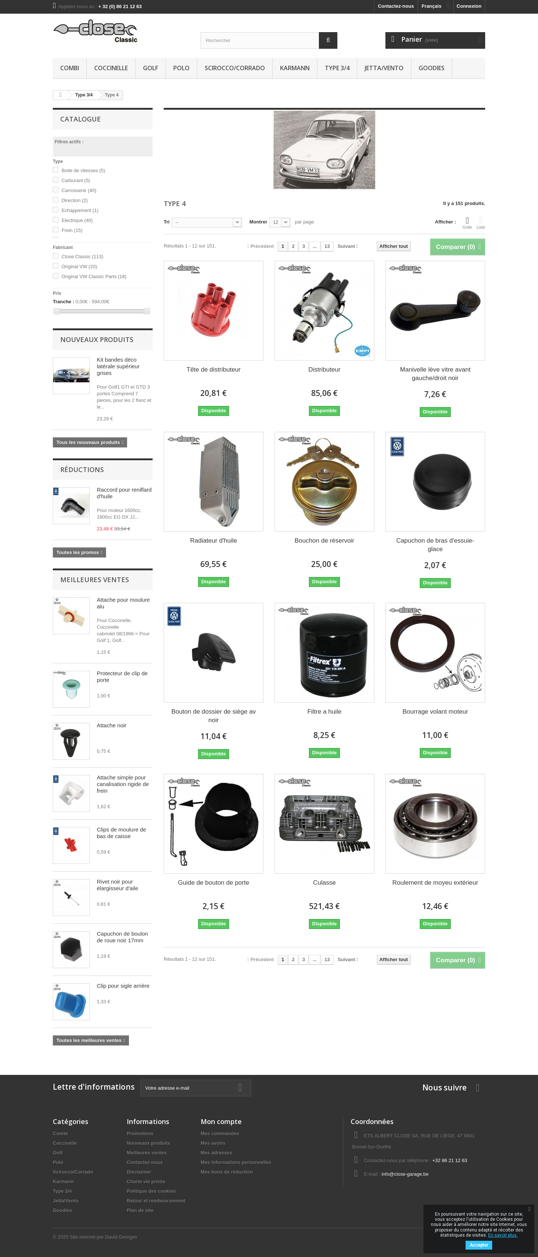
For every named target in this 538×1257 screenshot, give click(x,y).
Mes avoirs (213, 1143)
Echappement (80, 210)
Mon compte (221, 1121)
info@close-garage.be (405, 1174)
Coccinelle (111, 68)
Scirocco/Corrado (235, 68)
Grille (467, 222)
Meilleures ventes (94, 579)
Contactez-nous (396, 6)
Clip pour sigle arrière (123, 986)
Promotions (140, 1133)
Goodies (432, 68)
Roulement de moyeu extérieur (435, 882)
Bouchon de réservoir (324, 540)
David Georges (121, 1237)
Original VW (79, 266)
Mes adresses (216, 1152)
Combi (69, 68)
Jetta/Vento (384, 68)
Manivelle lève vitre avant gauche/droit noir (435, 374)
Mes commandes (220, 1133)
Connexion (469, 6)
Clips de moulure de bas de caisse (121, 832)
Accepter (479, 1245)
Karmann (295, 68)
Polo (181, 68)
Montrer (258, 222)
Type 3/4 (337, 68)
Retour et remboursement (156, 1200)
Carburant (76, 180)
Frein (72, 230)
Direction (75, 200)
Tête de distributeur (214, 369)
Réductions (82, 469)
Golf (150, 68)
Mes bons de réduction (227, 1172)
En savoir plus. (503, 1235)
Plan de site (140, 1210)
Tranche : (63, 301)
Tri (167, 222)
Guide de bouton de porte (213, 882)
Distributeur (325, 369)
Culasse (324, 882)
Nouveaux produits (96, 339)
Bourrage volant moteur (435, 711)
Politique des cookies (151, 1191)
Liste (481, 222)
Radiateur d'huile (213, 540)
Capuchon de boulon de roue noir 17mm (122, 936)
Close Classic (82, 256)
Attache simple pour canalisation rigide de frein (123, 784)
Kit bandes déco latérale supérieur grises (118, 366)
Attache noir (111, 725)
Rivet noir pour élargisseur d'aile (117, 884)
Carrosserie (79, 190)
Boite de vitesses (83, 170)
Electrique (77, 220)
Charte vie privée (146, 1181)
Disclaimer (139, 1172)
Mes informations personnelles (236, 1162)
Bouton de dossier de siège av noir (213, 716)
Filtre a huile (324, 711)
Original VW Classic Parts (94, 276)
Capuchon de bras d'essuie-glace (435, 545)
